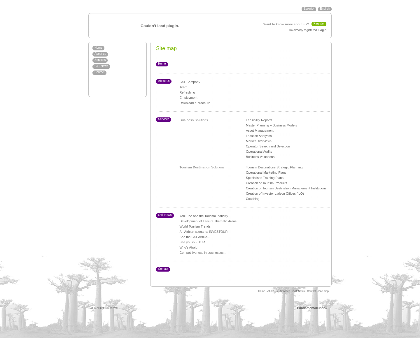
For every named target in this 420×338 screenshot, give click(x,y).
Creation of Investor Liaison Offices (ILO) (275, 193)
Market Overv (255, 141)
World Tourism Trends (195, 226)
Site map (323, 291)
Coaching (252, 198)
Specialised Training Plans (265, 177)
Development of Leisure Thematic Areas (208, 221)
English (325, 8)
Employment (188, 97)
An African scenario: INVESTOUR (204, 231)
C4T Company (190, 82)
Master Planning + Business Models (271, 125)
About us (100, 53)
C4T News (101, 66)
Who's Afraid (188, 247)
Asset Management (260, 130)
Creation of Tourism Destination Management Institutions (286, 188)
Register (319, 23)
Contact (99, 72)
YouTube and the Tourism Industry (204, 216)
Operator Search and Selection (268, 146)
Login (322, 30)
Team (184, 87)
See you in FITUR (192, 242)
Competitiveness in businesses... (203, 252)
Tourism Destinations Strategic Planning (274, 167)
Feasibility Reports (259, 120)
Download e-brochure (195, 103)
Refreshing (187, 92)
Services (100, 59)
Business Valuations (260, 157)
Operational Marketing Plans (266, 172)
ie (266, 141)
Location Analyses (259, 136)
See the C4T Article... (195, 237)
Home (98, 47)
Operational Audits (259, 151)
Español (309, 8)
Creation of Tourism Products (266, 183)
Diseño (312, 308)
